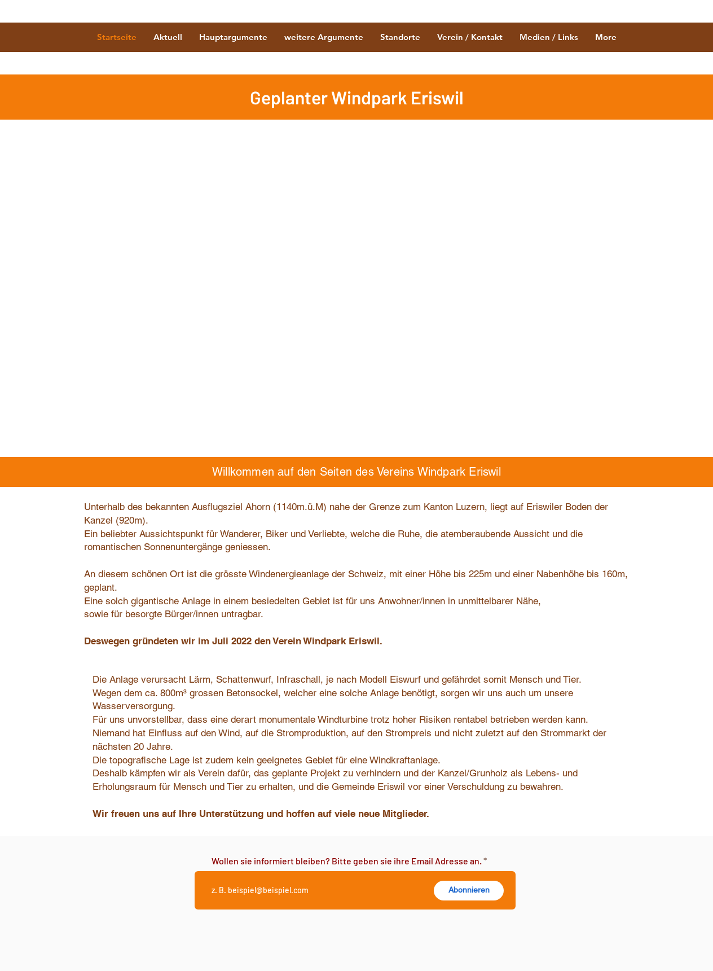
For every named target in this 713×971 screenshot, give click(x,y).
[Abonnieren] (469, 890)
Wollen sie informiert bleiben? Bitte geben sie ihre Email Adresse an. (347, 860)
